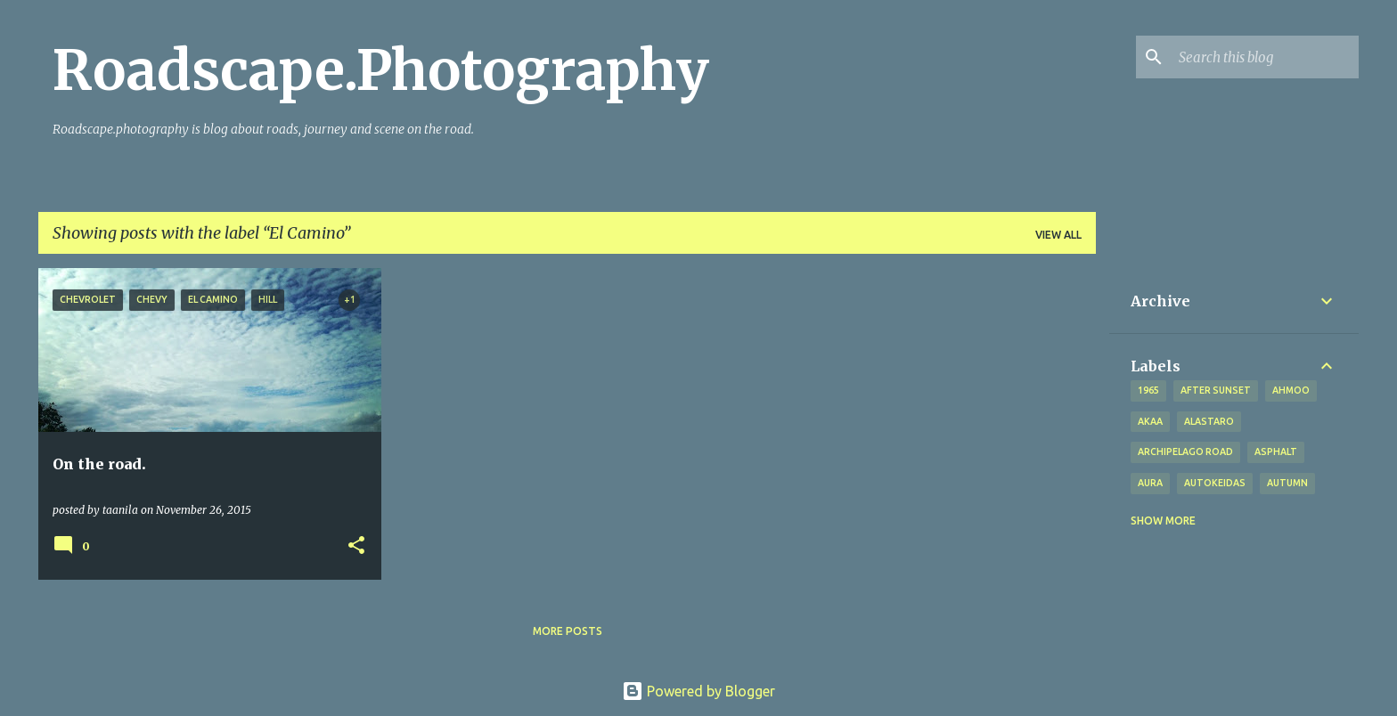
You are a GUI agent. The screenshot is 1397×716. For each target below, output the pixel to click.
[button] (356, 546)
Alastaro (1209, 421)
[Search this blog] (1265, 57)
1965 (1148, 390)
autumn (1287, 482)
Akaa (1150, 421)
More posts (567, 631)
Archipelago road (1185, 451)
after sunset (1216, 390)
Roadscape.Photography (381, 70)
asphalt (1275, 451)
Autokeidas (1215, 482)
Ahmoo (1291, 390)
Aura (1150, 482)
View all (1058, 234)
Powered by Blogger (698, 691)
